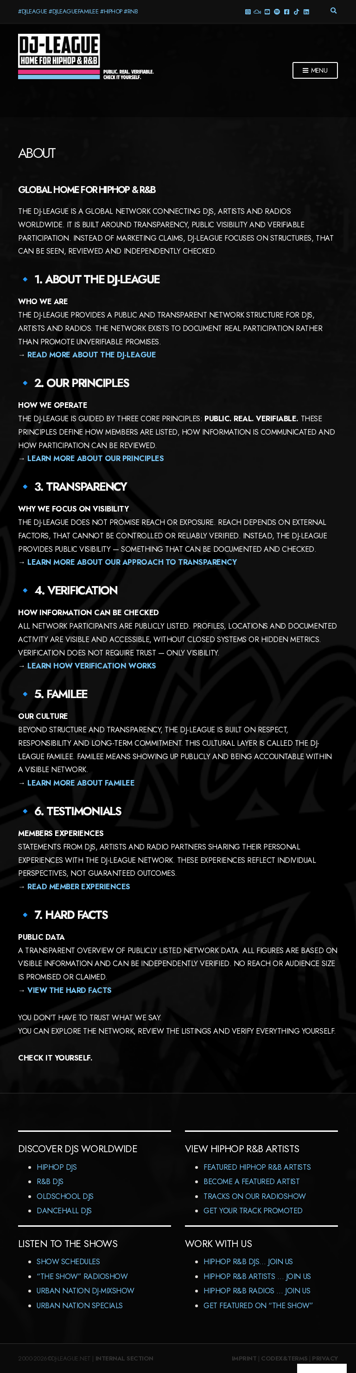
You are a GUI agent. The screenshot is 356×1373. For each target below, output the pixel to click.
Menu (315, 71)
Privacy (325, 1358)
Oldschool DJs (65, 1196)
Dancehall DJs (64, 1210)
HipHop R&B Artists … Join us (257, 1276)
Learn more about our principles (95, 458)
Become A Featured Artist (251, 1181)
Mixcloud (257, 11)
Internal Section (124, 1358)
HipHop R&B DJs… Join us (248, 1261)
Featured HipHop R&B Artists (257, 1167)
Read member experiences (78, 886)
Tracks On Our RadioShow (254, 1196)
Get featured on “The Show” (258, 1305)
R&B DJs (50, 1181)
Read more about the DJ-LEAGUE (91, 354)
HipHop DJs (56, 1167)
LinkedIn (306, 11)
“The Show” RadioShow (82, 1276)
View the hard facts (69, 990)
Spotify (276, 11)
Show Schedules (68, 1261)
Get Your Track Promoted (253, 1210)
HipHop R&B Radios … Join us (256, 1291)
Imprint (244, 1358)
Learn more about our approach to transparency (131, 562)
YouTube (267, 11)
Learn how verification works (91, 666)
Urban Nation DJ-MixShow (85, 1291)
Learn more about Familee (80, 783)
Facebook (286, 11)
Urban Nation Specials (80, 1305)
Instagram (247, 11)
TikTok (296, 11)
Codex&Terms (284, 1358)
